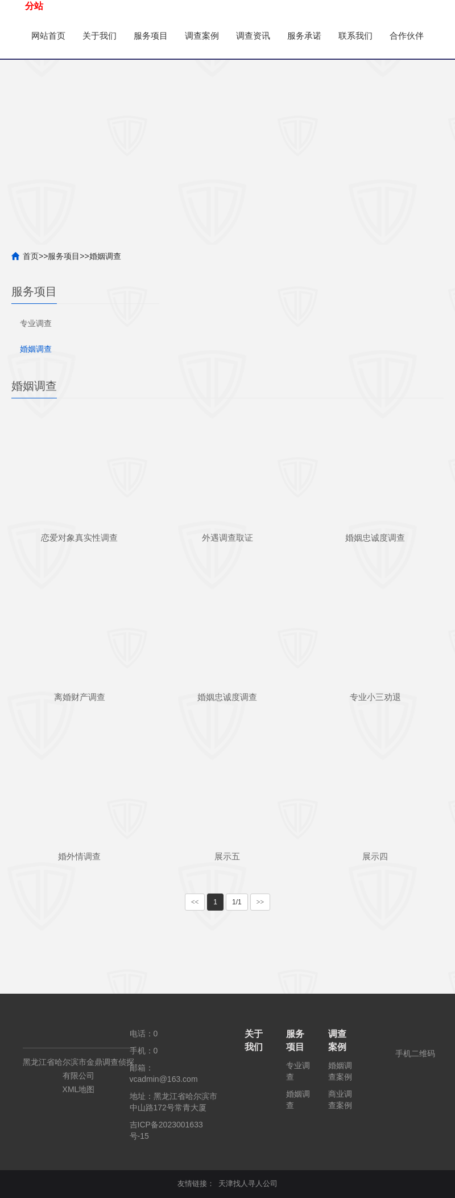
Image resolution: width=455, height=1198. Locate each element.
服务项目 (156, 35)
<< (195, 902)
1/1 (237, 902)
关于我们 (103, 35)
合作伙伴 (49, 81)
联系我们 (370, 35)
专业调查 (36, 323)
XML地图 (79, 1089)
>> (260, 902)
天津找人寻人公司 (248, 1183)
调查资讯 (263, 35)
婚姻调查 (105, 256)
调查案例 (210, 35)
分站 (34, 6)
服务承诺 (317, 35)
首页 (31, 256)
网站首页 (49, 35)
